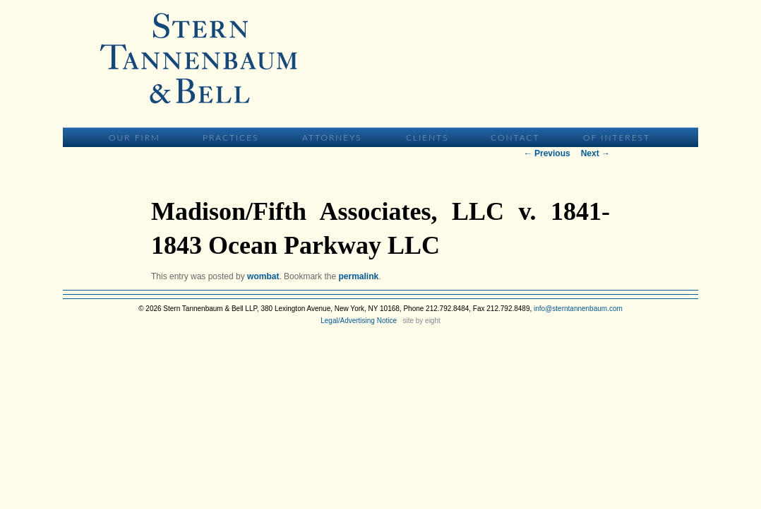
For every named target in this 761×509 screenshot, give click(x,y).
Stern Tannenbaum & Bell (198, 58)
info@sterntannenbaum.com (578, 308)
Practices (231, 137)
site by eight (421, 320)
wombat (263, 276)
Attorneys (332, 137)
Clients (427, 137)
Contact (515, 137)
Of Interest (616, 137)
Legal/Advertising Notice (358, 320)
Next (595, 153)
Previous (547, 153)
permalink (358, 276)
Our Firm (134, 137)
